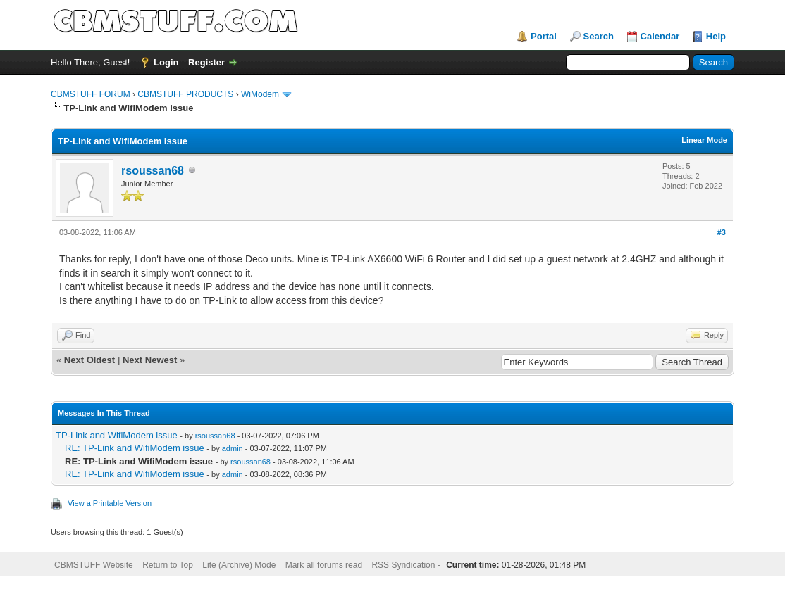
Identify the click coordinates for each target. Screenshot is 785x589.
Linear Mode (704, 140)
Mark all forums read (323, 565)
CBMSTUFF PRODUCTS (185, 94)
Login (166, 62)
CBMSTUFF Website (93, 565)
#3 (721, 232)
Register (206, 62)
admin (232, 448)
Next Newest (150, 360)
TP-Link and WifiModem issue (117, 435)
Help (716, 36)
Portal (544, 36)
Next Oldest (89, 360)
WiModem (260, 94)
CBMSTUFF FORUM (90, 94)
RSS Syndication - (407, 565)
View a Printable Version (110, 503)
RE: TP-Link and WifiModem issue (134, 448)
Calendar (660, 36)
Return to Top (167, 565)
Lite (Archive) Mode (239, 565)
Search (598, 36)
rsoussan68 (152, 171)
